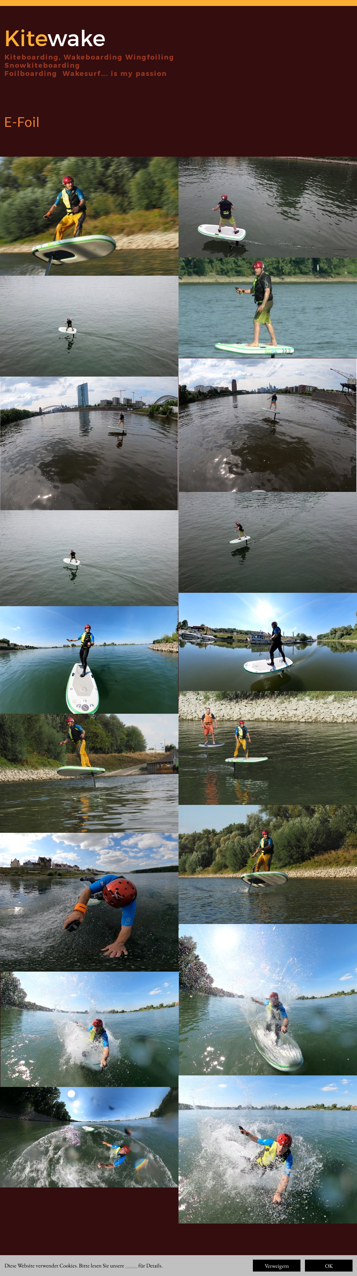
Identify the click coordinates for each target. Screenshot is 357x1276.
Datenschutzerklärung (131, 1267)
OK (329, 1265)
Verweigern (277, 1265)
